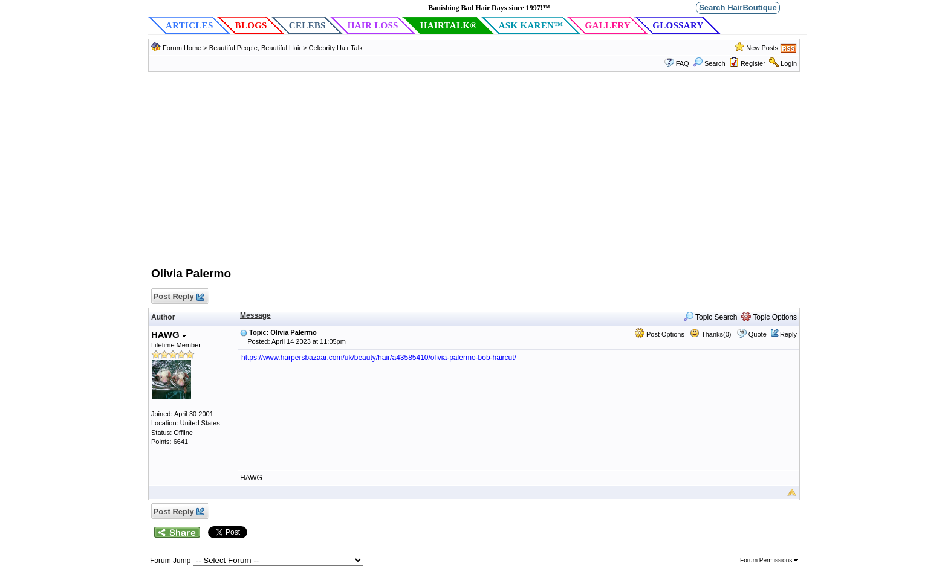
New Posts (762, 47)
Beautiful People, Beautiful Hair (256, 47)
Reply (788, 334)
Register (753, 63)
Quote (757, 334)
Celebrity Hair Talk (336, 47)
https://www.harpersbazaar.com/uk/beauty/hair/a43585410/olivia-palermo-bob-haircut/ (378, 357)
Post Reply (178, 297)
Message (255, 315)
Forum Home (182, 47)
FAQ (682, 63)
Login (789, 63)
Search (709, 63)
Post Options (659, 334)
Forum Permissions (769, 560)
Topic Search (711, 317)
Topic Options (769, 317)
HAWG (168, 334)
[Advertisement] (474, 175)
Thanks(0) (710, 334)
